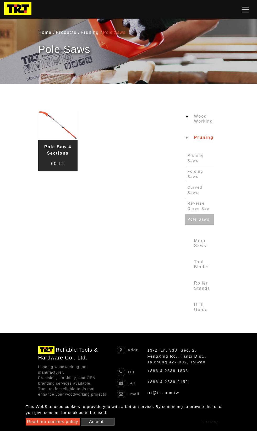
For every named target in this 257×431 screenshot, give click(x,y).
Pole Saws (199, 219)
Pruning (90, 32)
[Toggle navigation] (245, 9)
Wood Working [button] (203, 118)
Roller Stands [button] (202, 285)
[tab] (199, 120)
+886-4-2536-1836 (167, 370)
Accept (96, 421)
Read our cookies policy (52, 421)
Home (45, 32)
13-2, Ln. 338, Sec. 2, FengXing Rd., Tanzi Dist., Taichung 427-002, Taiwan (176, 356)
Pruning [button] (204, 137)
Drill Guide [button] (201, 307)
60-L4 (57, 163)
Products (66, 32)
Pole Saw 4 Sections (58, 150)
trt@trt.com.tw (163, 392)
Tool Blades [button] (202, 264)
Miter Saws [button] (200, 243)
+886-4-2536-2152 (167, 381)
